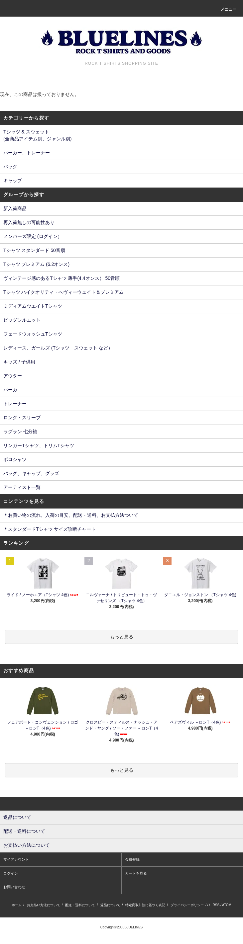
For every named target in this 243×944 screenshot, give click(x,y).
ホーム (17, 905)
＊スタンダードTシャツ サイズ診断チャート (49, 529)
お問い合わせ (14, 887)
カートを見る (136, 873)
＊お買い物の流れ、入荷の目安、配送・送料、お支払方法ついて (70, 515)
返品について (110, 905)
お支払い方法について (43, 905)
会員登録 (132, 859)
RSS (216, 905)
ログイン (10, 873)
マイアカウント (16, 859)
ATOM (226, 905)
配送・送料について (80, 905)
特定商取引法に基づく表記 (145, 905)
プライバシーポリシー (187, 905)
